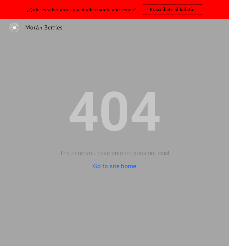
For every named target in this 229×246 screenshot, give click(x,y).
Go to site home (114, 166)
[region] (114, 9)
